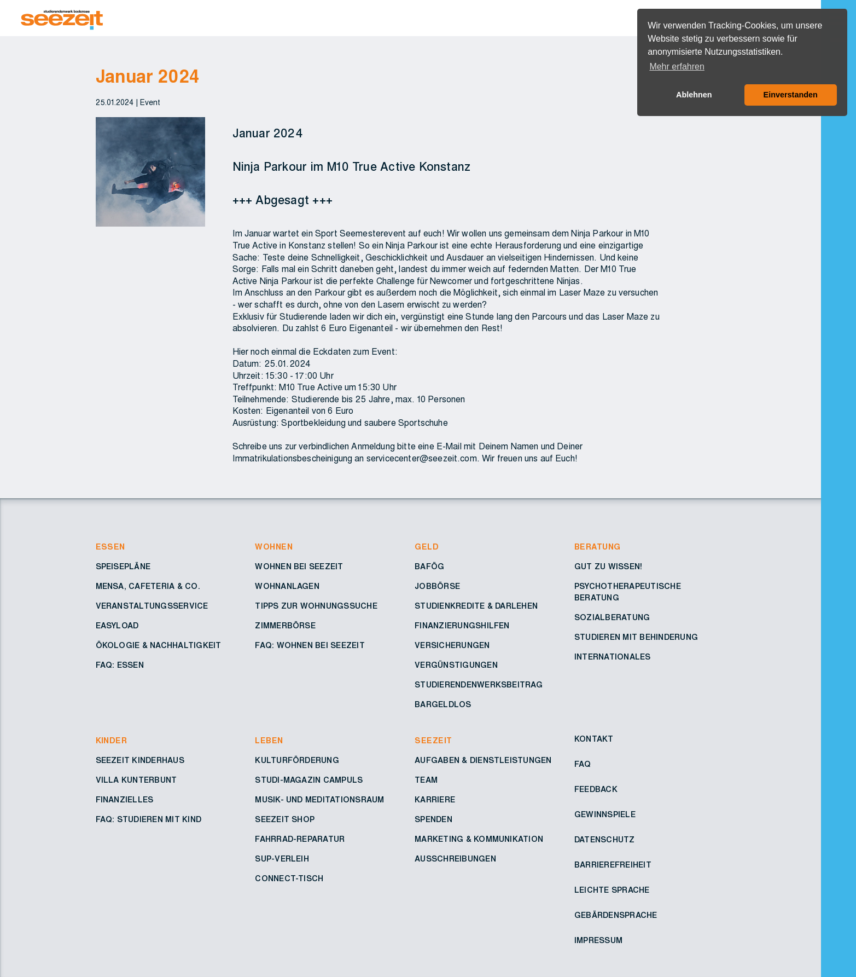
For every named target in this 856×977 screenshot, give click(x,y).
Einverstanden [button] (791, 94)
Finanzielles (125, 800)
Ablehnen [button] (694, 94)
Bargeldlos (443, 705)
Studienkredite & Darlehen (476, 606)
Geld (427, 547)
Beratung (597, 547)
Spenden (433, 820)
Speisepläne (123, 567)
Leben (269, 741)
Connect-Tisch (289, 879)
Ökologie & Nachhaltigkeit (159, 646)
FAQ (582, 764)
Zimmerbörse (285, 626)
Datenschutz (604, 840)
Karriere (435, 800)
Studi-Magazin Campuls (309, 780)
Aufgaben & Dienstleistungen (483, 761)
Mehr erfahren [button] (676, 66)
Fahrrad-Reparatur (300, 839)
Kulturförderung (297, 761)
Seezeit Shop (285, 820)
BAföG (429, 567)
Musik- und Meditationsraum (319, 800)
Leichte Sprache (612, 890)
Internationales (612, 657)
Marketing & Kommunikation (479, 839)
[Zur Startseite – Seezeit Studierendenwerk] (343, 18)
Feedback (596, 790)
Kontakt (594, 739)
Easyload (117, 626)
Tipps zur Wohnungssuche (316, 606)
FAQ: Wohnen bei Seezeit (310, 646)
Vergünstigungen (456, 665)
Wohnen (274, 547)
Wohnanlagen (287, 587)
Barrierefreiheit (612, 865)
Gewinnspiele (605, 815)
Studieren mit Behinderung (636, 637)
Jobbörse (437, 587)
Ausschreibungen (455, 859)
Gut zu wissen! (608, 567)
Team (426, 780)
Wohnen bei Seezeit (299, 567)
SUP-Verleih (282, 859)
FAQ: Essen (120, 665)
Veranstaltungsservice (152, 606)
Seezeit (433, 741)
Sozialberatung (612, 618)
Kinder (111, 741)
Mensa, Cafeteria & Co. (148, 587)
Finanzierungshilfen (462, 626)
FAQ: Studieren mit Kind (149, 820)
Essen (110, 547)
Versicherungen (452, 646)
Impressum (598, 941)
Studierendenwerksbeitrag (479, 685)
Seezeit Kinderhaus (140, 761)
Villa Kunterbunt (136, 780)
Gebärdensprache (615, 916)
